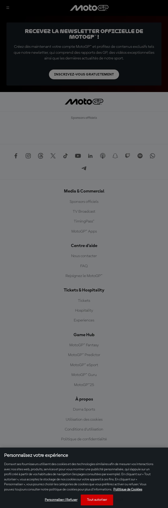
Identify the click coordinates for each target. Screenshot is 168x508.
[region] (84, 478)
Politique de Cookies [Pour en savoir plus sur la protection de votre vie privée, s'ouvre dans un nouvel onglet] (127, 489)
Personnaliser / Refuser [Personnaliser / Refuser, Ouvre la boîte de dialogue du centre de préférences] (61, 500)
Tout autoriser (97, 500)
